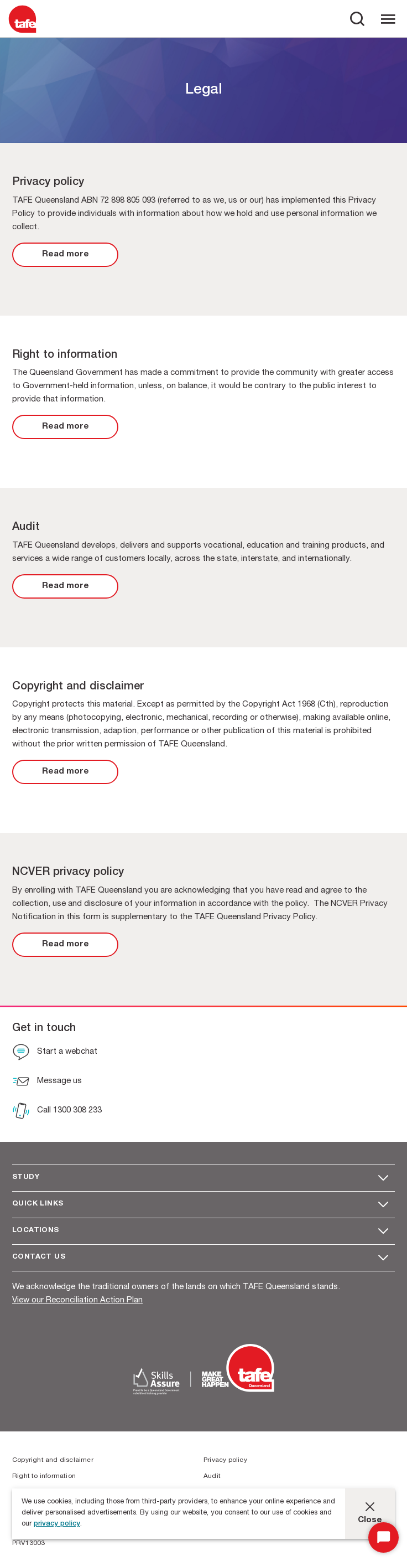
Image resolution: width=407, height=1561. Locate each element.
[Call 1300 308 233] (57, 1112)
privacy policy (57, 1524)
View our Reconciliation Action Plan (77, 1300)
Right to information (44, 1476)
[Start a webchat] (54, 1053)
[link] (65, 255)
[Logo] (22, 32)
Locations (35, 1230)
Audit (212, 1476)
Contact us (38, 1257)
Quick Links (37, 1204)
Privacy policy (225, 1460)
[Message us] (47, 1083)
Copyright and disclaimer (52, 1460)
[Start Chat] (383, 1537)
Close (370, 1520)
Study (25, 1177)
